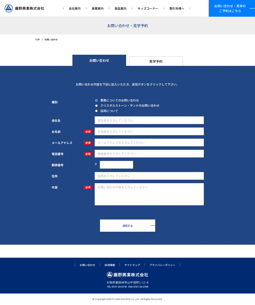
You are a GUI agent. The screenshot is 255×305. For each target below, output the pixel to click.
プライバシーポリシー (162, 265)
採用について (106, 111)
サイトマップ (132, 265)
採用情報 (110, 265)
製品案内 (120, 8)
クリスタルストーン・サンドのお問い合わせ (127, 105)
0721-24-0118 (119, 286)
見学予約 (156, 61)
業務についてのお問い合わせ (117, 100)
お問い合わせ (87, 265)
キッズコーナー (148, 8)
